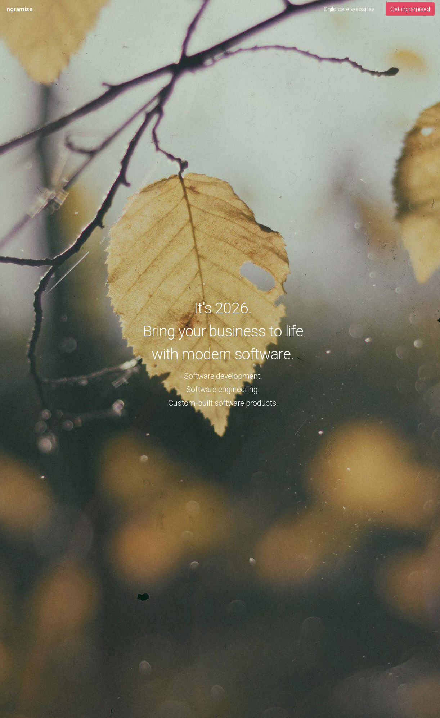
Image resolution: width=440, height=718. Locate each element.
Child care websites (349, 9)
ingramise (19, 9)
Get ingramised (410, 9)
